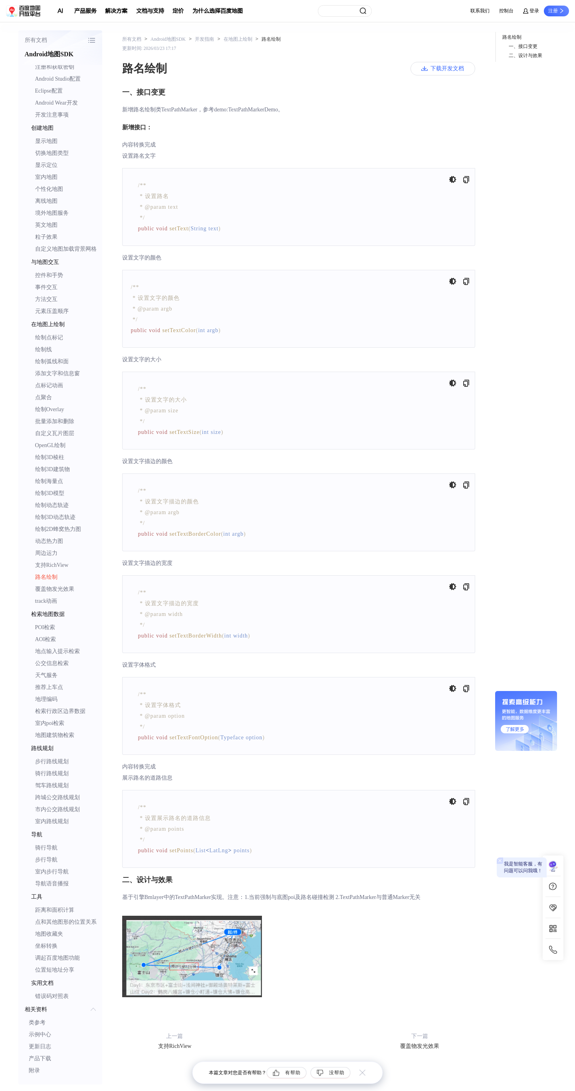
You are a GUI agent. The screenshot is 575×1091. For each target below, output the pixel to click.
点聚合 (43, 397)
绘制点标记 (49, 338)
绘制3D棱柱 (49, 457)
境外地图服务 (52, 213)
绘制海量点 (49, 481)
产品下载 (40, 1058)
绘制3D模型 (49, 493)
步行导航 (46, 860)
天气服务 (46, 675)
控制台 (506, 11)
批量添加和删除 (54, 421)
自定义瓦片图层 (54, 433)
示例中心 (40, 1035)
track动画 (46, 601)
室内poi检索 (50, 723)
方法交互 (46, 299)
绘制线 (43, 349)
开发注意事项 (52, 115)
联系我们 (480, 11)
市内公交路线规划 (57, 809)
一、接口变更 (523, 46)
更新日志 (40, 1046)
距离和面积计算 (54, 910)
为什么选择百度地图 (217, 11)
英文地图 (46, 225)
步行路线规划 (52, 761)
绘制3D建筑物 (52, 469)
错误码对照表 (52, 996)
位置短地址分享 (54, 970)
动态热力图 (49, 541)
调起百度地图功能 (57, 958)
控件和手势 (49, 275)
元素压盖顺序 (52, 311)
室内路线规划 (52, 821)
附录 (34, 1070)
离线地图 (46, 201)
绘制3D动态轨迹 (55, 517)
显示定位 (46, 165)
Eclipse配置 (49, 91)
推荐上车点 (49, 687)
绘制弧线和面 (52, 361)
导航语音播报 (52, 884)
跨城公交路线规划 (57, 797)
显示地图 (46, 141)
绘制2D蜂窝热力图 (58, 529)
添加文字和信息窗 (57, 373)
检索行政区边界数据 (60, 711)
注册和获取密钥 (54, 67)
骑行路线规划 (52, 773)
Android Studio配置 (58, 79)
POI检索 (45, 627)
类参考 (37, 1023)
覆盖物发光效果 (54, 589)
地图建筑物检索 (54, 735)
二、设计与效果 (525, 55)
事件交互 (46, 287)
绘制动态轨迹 (52, 505)
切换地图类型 (52, 153)
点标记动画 (49, 385)
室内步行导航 (52, 872)
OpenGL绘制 (50, 445)
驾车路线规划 (52, 785)
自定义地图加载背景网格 (66, 249)
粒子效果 (46, 237)
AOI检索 (45, 639)
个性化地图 (49, 189)
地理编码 (46, 699)
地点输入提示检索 (57, 651)
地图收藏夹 (49, 934)
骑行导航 (46, 848)
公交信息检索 (52, 663)
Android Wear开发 (56, 103)
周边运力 (46, 553)
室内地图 (46, 177)
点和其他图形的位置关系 (66, 922)
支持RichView (52, 565)
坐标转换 (46, 946)
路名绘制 (46, 577)
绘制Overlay (49, 409)
